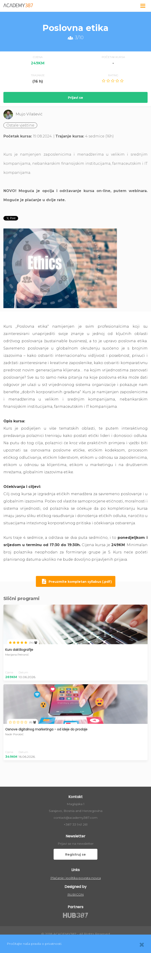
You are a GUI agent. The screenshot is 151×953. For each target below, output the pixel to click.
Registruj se (75, 854)
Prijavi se (75, 98)
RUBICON (75, 894)
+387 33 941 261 (76, 824)
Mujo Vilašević (29, 114)
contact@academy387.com (75, 817)
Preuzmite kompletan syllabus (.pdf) (76, 581)
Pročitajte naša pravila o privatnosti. (34, 944)
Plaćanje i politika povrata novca (75, 878)
